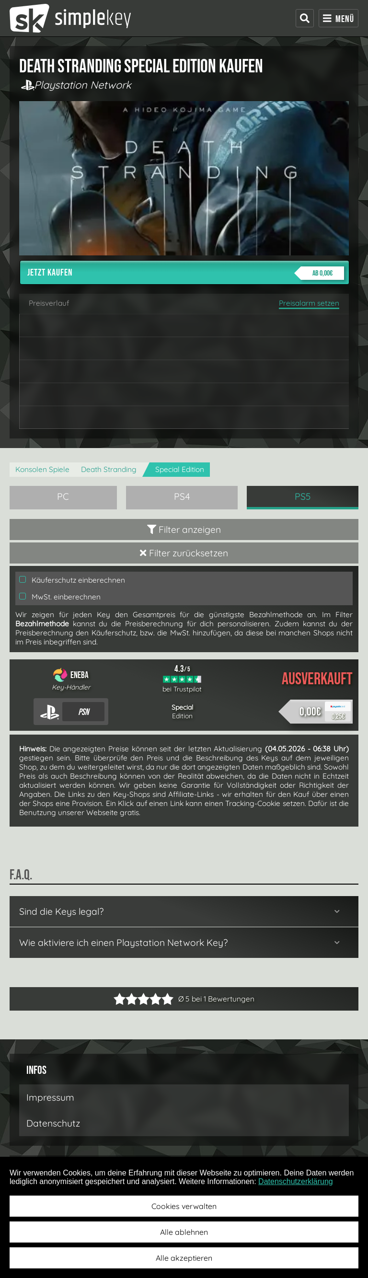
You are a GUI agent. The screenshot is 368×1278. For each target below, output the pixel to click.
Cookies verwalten (184, 1206)
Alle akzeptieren (184, 1258)
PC (63, 496)
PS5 (303, 496)
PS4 (182, 496)
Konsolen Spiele (42, 469)
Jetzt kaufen (185, 273)
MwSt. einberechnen (60, 596)
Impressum (50, 1097)
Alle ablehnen (184, 1232)
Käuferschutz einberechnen (72, 580)
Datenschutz (53, 1123)
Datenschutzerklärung (295, 1181)
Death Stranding (109, 469)
